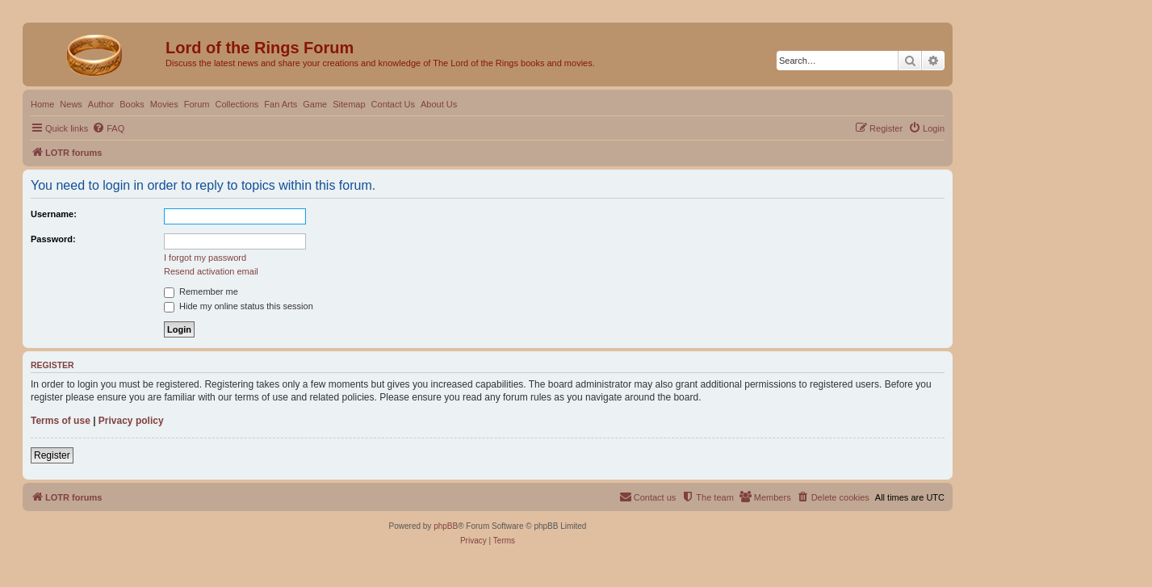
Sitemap (349, 104)
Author (101, 104)
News (71, 104)
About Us (439, 104)
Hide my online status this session (238, 306)
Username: (54, 214)
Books (132, 104)
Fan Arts (280, 104)
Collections (236, 104)
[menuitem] (108, 128)
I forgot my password (205, 257)
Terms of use (60, 420)
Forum (197, 104)
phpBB (446, 526)
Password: (53, 239)
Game (315, 104)
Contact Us (393, 104)
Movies (164, 104)
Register (52, 455)
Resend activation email (211, 271)
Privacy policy (131, 420)
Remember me (201, 291)
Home (42, 104)
